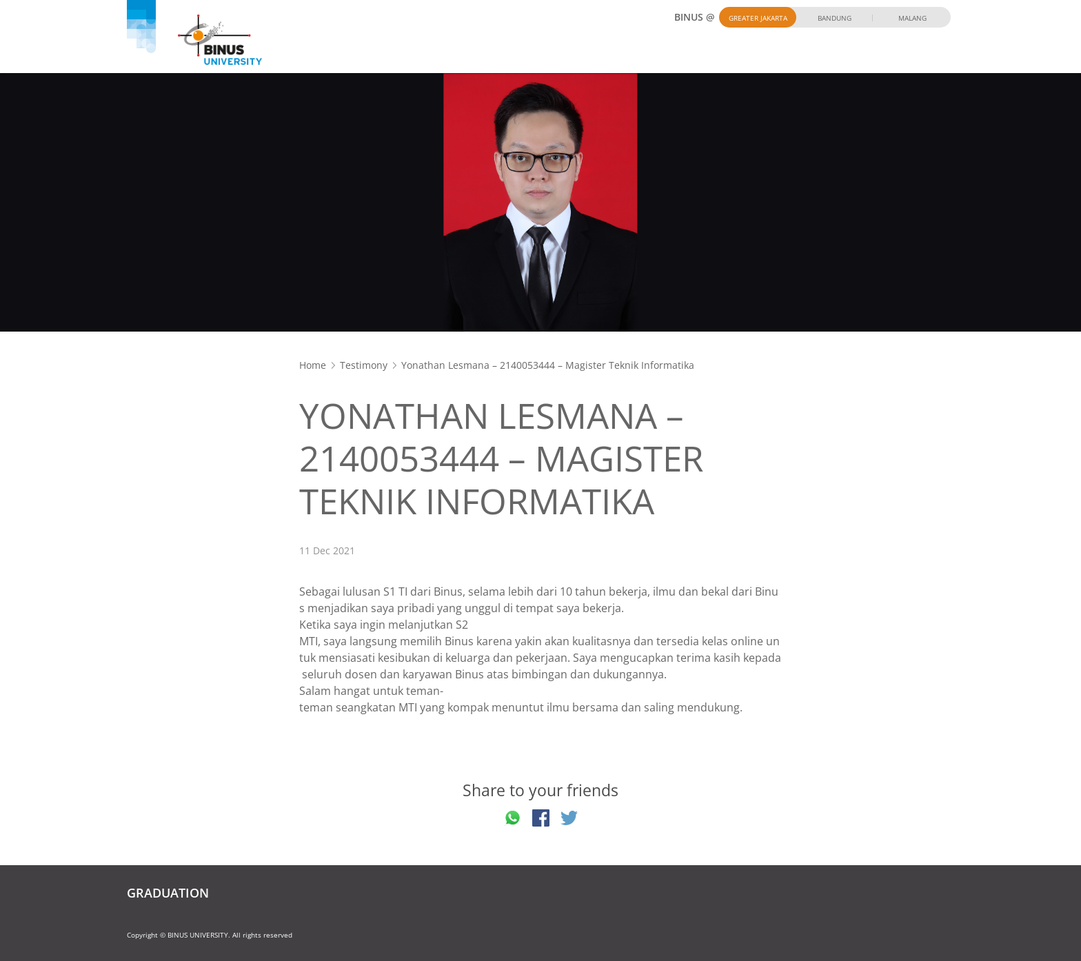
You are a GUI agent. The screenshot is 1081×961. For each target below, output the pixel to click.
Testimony (363, 365)
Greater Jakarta (758, 17)
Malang (912, 17)
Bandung (834, 17)
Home (312, 365)
